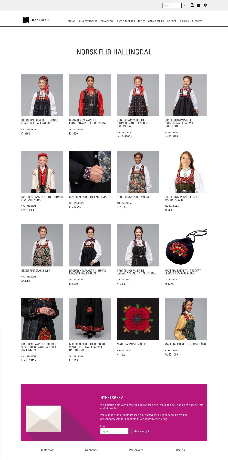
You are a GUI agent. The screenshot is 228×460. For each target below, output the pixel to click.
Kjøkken (184, 21)
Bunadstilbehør (87, 21)
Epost (103, 426)
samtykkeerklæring (155, 419)
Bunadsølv (107, 21)
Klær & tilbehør (126, 21)
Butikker (197, 21)
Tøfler (141, 21)
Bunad (71, 21)
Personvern (136, 450)
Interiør (172, 21)
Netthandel (92, 450)
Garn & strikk (156, 21)
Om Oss (180, 450)
